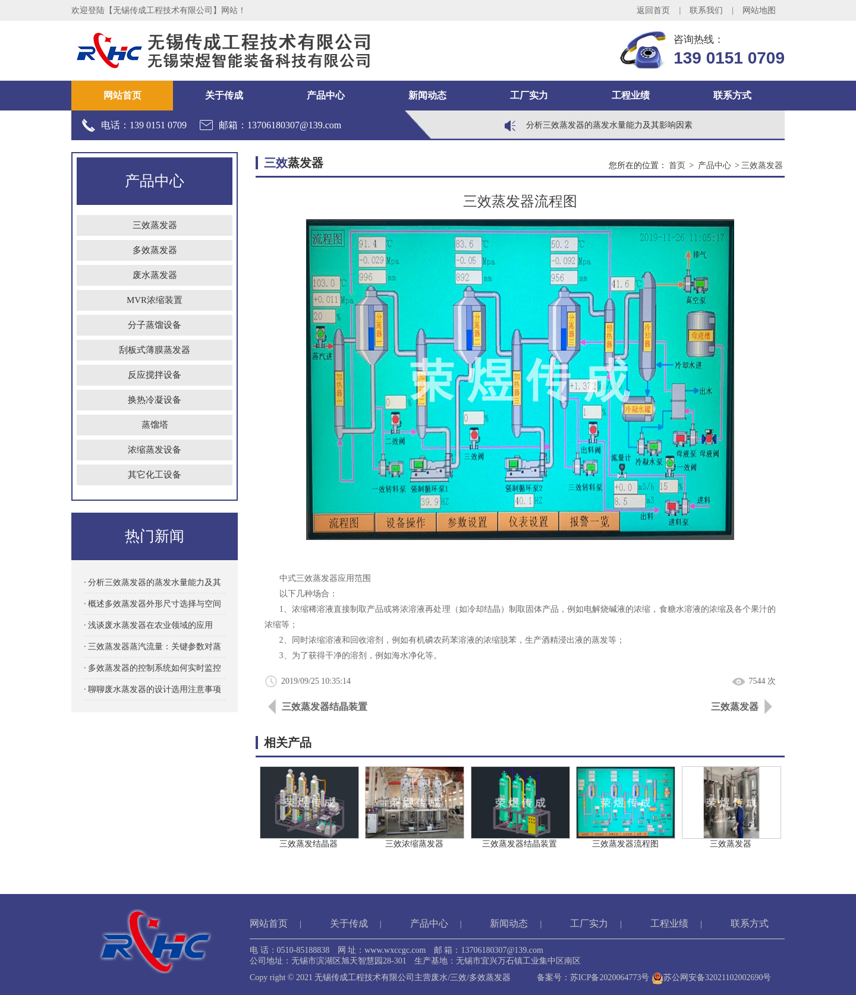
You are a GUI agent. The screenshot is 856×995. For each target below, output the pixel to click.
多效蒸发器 (155, 250)
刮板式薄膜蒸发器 (154, 350)
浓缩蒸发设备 (154, 449)
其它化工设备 (154, 474)
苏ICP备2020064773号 (610, 977)
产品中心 (326, 95)
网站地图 (759, 10)
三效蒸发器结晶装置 (324, 707)
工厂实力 (529, 95)
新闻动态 (427, 95)
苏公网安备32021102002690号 (711, 977)
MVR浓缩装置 (154, 300)
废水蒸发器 (155, 275)
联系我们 (706, 10)
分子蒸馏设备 (154, 325)
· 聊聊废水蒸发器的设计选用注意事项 (152, 689)
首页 (677, 165)
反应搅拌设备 (154, 375)
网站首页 (122, 95)
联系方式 (732, 95)
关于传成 (224, 95)
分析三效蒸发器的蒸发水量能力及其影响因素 (609, 125)
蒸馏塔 (154, 424)
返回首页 (653, 10)
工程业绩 (631, 95)
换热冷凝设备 (154, 400)
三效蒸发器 (155, 225)
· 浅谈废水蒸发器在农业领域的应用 (148, 625)
